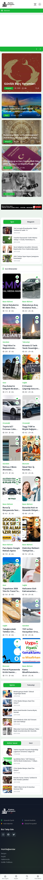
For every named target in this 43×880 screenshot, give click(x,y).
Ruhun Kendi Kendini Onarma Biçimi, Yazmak (25, 711)
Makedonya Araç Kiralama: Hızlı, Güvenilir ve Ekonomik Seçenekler (30, 306)
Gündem (6, 342)
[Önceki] (37, 49)
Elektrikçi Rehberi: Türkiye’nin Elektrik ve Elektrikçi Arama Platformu (30, 549)
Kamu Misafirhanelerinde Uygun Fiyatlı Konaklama (31, 670)
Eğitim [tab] (12, 685)
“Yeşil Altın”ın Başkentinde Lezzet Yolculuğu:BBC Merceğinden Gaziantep (9, 346)
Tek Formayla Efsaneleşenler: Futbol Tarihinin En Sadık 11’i (25, 229)
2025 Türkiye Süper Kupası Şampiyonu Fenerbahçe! (26, 257)
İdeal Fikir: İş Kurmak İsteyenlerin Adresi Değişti (31, 468)
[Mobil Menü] (35, 4)
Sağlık (24, 383)
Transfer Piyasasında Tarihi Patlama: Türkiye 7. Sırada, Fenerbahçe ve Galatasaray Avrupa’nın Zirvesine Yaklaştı (25, 239)
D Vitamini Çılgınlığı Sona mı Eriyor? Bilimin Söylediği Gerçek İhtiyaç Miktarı (30, 387)
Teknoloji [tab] (31, 685)
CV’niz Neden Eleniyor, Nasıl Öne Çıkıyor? (24, 702)
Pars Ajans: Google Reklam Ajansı (11, 549)
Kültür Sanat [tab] (12, 743)
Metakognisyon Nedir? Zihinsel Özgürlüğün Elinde (24, 693)
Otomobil (6, 423)
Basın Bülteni (8, 302)
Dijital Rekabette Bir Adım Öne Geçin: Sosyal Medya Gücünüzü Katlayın (11, 306)
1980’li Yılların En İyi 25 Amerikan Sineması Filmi (24, 788)
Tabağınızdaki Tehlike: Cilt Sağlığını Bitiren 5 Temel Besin (11, 630)
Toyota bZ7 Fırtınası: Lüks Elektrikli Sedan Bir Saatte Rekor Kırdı (11, 427)
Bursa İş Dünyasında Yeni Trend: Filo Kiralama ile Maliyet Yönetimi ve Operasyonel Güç (11, 508)
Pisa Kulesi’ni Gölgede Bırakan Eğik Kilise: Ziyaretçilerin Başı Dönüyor (11, 387)
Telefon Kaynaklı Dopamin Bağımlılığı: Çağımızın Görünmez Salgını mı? (26, 751)
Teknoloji (26, 342)
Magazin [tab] (30, 222)
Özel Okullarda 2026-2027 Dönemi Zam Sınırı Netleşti (25, 721)
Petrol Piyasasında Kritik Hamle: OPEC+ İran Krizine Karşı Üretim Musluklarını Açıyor (11, 670)
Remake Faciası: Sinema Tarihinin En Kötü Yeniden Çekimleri (25, 779)
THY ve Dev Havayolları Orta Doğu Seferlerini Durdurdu (30, 630)
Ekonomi (7, 11)
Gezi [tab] (31, 743)
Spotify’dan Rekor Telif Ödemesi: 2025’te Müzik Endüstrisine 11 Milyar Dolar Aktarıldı (25, 760)
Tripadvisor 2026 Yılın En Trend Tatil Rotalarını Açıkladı (11, 589)
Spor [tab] (12, 222)
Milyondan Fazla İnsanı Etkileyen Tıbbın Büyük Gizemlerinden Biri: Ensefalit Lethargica (26, 730)
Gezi (4, 383)
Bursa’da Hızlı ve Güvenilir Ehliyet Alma (30, 508)
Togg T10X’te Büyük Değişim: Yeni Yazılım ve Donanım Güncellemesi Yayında (29, 427)
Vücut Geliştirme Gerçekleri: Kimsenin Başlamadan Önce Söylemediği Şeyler (26, 248)
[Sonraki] (40, 49)
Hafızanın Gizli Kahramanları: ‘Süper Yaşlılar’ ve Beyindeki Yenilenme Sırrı (30, 589)
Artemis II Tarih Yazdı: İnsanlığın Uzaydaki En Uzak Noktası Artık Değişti (30, 346)
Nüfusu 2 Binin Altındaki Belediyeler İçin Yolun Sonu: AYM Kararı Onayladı (10, 468)
